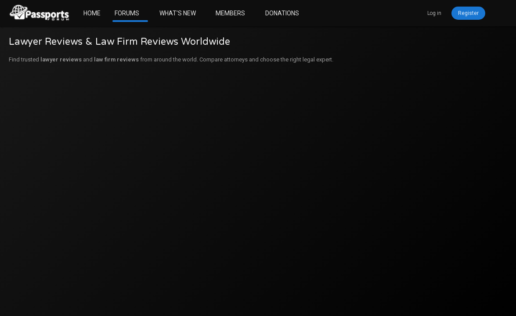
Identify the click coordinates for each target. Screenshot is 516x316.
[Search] (499, 13)
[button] (146, 13)
